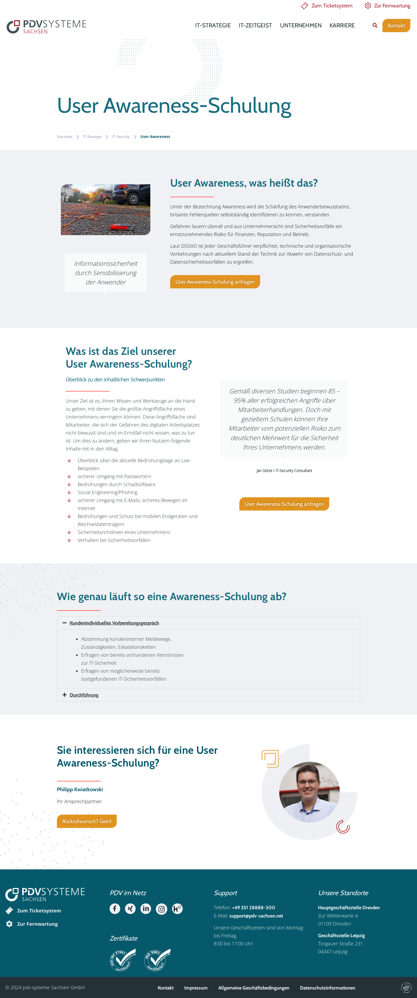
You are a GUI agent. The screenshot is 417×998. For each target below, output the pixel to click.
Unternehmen (301, 25)
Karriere (342, 25)
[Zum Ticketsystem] (9, 911)
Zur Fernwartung (392, 5)
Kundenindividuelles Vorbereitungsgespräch (114, 623)
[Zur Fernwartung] (9, 924)
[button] (374, 25)
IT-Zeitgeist (255, 25)
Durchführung (84, 695)
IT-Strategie (213, 25)
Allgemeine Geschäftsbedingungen (253, 988)
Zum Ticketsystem (332, 5)
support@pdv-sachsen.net (256, 916)
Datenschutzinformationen (327, 988)
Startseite (64, 136)
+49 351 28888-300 (253, 908)
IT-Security (121, 136)
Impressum (196, 988)
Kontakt (166, 988)
